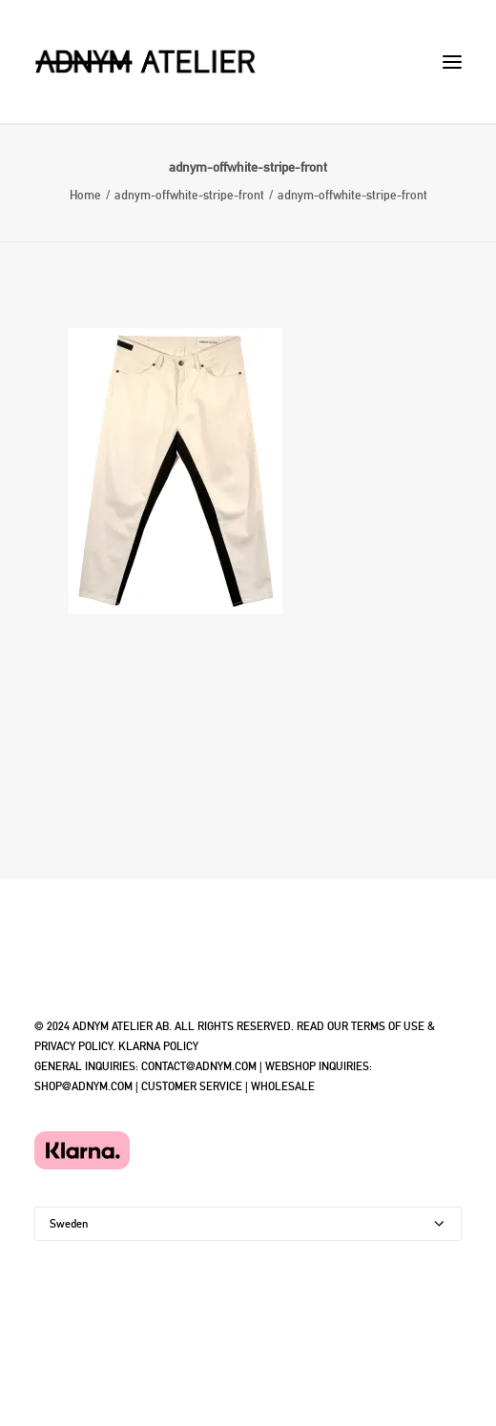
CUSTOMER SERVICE (191, 1086)
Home (85, 195)
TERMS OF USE (387, 1026)
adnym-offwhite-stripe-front (189, 195)
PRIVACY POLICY (73, 1046)
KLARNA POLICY (158, 1046)
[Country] (248, 1224)
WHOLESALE (283, 1086)
